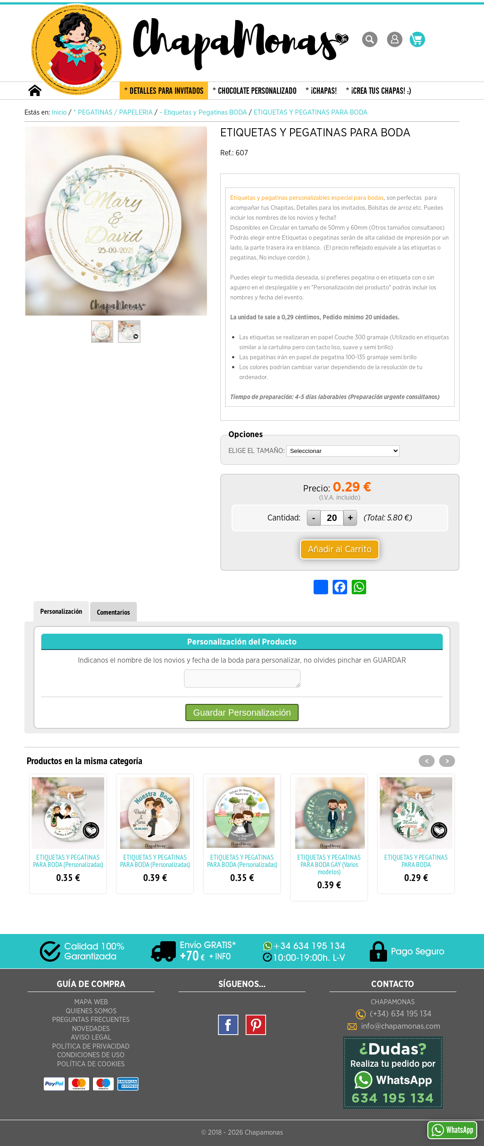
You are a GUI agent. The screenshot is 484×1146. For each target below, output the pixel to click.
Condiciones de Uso (91, 1057)
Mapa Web (91, 1004)
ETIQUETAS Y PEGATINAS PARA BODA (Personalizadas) (68, 863)
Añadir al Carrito (340, 549)
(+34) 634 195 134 (400, 1014)
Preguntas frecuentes (91, 1021)
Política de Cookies (91, 1066)
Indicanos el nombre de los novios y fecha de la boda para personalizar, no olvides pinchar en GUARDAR (242, 663)
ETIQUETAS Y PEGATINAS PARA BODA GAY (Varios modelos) (329, 867)
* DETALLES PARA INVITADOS (163, 91)
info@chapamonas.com (401, 1026)
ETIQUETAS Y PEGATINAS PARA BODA (416, 863)
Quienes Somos (91, 1013)
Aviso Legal (91, 1039)
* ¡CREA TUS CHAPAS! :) (378, 91)
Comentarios (113, 612)
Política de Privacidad (91, 1048)
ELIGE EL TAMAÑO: (256, 451)
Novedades (91, 1030)
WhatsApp (452, 1130)
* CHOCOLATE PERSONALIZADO (254, 91)
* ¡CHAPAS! (321, 91)
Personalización (61, 611)
